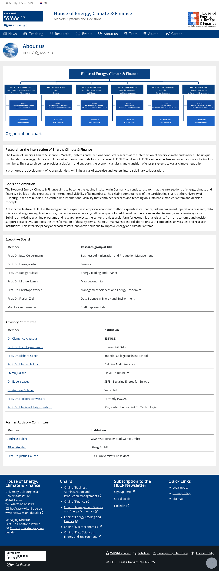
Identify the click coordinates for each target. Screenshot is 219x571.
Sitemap (178, 499)
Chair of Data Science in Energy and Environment (80, 534)
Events (84, 33)
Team (131, 33)
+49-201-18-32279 (22, 504)
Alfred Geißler (17, 447)
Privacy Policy (182, 493)
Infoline (142, 553)
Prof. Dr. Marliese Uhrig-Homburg (30, 407)
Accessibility (202, 553)
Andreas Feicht (17, 439)
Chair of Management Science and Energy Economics (83, 509)
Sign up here (122, 492)
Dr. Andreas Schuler (21, 390)
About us (108, 33)
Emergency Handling (170, 553)
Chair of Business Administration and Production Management (80, 492)
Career (174, 33)
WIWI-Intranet (118, 553)
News (10, 33)
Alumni (152, 33)
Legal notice (180, 487)
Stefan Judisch (17, 373)
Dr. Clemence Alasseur (22, 338)
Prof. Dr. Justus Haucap (23, 456)
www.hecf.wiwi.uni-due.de (22, 513)
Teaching (33, 33)
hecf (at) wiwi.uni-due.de (26, 508)
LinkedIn (119, 506)
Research (59, 33)
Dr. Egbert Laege (18, 381)
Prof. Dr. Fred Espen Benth (25, 347)
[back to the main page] (202, 19)
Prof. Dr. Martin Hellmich (24, 364)
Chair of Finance (74, 501)
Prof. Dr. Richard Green (23, 356)
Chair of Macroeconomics (81, 527)
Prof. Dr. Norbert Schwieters (27, 399)
